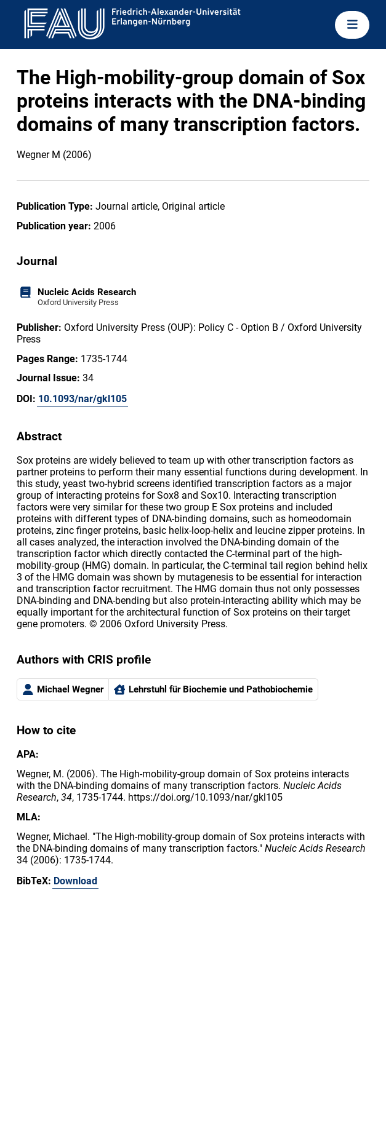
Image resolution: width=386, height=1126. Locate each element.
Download (75, 881)
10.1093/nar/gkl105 (82, 399)
